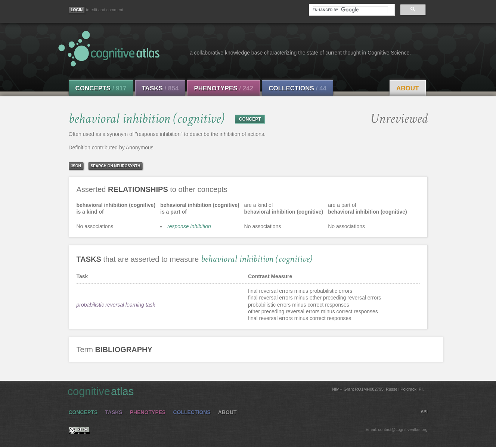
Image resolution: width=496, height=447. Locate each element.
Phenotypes (223, 88)
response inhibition (189, 226)
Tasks (160, 88)
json (76, 166)
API (424, 411)
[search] (350, 9)
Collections (297, 88)
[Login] (77, 9)
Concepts (101, 88)
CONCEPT (250, 119)
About (407, 88)
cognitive (246, 391)
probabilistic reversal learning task (116, 305)
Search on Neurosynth (115, 166)
